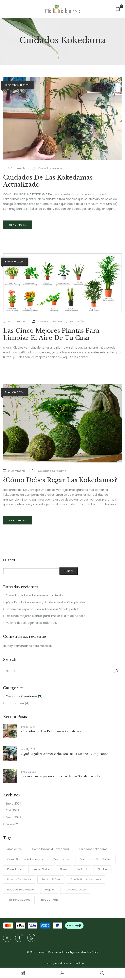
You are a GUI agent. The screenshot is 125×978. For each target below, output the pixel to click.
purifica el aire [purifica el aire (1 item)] (51, 879)
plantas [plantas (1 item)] (102, 869)
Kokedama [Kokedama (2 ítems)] (14, 869)
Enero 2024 (13, 803)
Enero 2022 (13, 817)
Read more (17, 224)
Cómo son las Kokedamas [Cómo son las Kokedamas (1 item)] (25, 859)
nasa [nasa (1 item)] (63, 869)
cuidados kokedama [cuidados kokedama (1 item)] (93, 849)
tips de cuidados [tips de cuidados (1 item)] (18, 900)
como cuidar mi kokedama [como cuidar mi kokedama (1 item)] (50, 849)
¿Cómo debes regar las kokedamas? (31, 623)
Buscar (9, 560)
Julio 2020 (13, 824)
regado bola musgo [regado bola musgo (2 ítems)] (20, 889)
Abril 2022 (12, 810)
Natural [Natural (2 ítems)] (82, 869)
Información (15, 703)
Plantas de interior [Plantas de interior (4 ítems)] (19, 879)
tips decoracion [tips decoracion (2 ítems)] (75, 889)
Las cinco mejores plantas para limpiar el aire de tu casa (45, 616)
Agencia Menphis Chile (84, 952)
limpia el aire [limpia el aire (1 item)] (41, 869)
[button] (118, 9)
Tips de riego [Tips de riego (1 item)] (50, 900)
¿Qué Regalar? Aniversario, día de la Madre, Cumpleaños (45, 602)
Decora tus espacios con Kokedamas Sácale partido (42, 609)
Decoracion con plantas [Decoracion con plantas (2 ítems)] (95, 859)
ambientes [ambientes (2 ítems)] (14, 849)
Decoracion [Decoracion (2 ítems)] (61, 859)
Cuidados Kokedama (21, 696)
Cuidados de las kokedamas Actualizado (34, 595)
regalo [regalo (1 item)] (49, 889)
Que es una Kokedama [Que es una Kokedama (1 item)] (85, 879)
